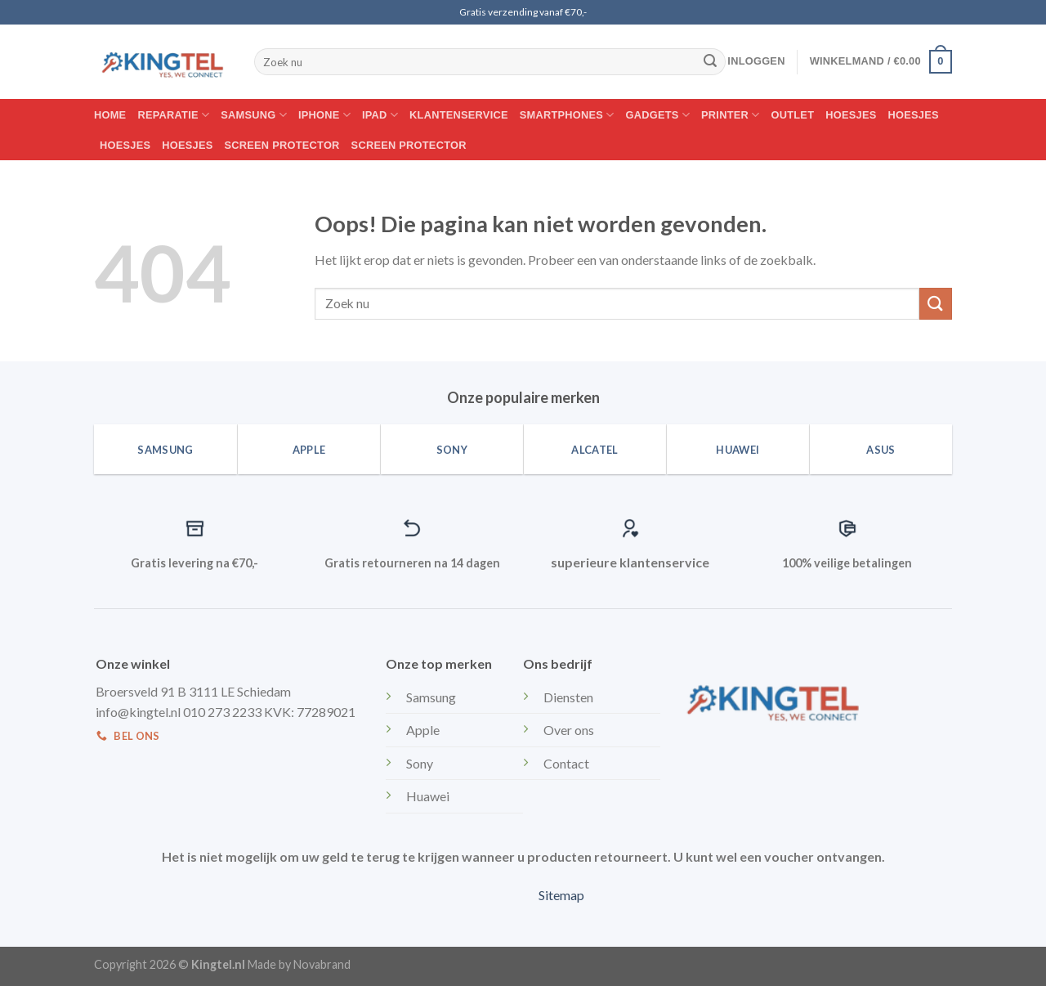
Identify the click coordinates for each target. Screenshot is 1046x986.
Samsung (254, 115)
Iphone (324, 115)
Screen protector (282, 145)
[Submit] (710, 62)
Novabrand (322, 964)
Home (110, 115)
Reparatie (173, 115)
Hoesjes (850, 115)
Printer (730, 115)
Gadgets (658, 115)
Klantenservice (458, 115)
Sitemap (561, 895)
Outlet (793, 115)
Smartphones (567, 115)
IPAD (380, 115)
